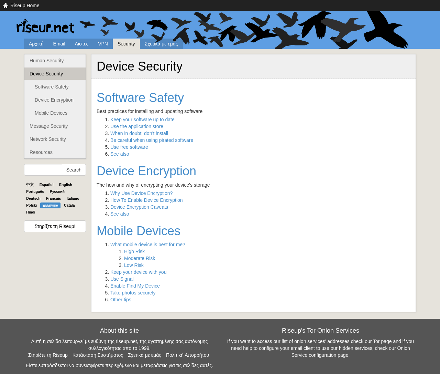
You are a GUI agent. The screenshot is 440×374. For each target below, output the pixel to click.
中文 (30, 185)
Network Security (48, 139)
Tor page (382, 341)
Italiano (73, 198)
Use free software (129, 147)
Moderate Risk (139, 258)
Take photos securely (133, 292)
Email (59, 43)
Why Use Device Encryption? (141, 193)
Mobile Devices (51, 113)
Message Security (49, 126)
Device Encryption (54, 100)
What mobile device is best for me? (147, 244)
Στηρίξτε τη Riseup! (55, 226)
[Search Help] (43, 170)
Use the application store (136, 126)
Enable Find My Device (135, 286)
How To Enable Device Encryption (146, 200)
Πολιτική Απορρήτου (187, 355)
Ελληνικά (50, 205)
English (65, 185)
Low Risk (134, 265)
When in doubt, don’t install (139, 133)
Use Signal (122, 279)
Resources (41, 152)
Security (126, 43)
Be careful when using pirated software (151, 140)
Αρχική (36, 43)
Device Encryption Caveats (139, 207)
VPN (103, 43)
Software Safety (52, 87)
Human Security (47, 60)
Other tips (120, 299)
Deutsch (33, 198)
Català (69, 205)
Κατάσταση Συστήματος (98, 355)
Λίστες (82, 43)
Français (53, 198)
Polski (31, 205)
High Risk (134, 251)
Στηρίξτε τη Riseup (48, 355)
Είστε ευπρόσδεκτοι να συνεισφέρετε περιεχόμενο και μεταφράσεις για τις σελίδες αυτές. (119, 365)
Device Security (46, 73)
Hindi (30, 212)
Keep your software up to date (142, 119)
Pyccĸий (57, 191)
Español (47, 185)
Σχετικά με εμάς (161, 43)
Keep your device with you (138, 272)
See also (119, 154)
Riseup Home (25, 5)
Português (35, 191)
